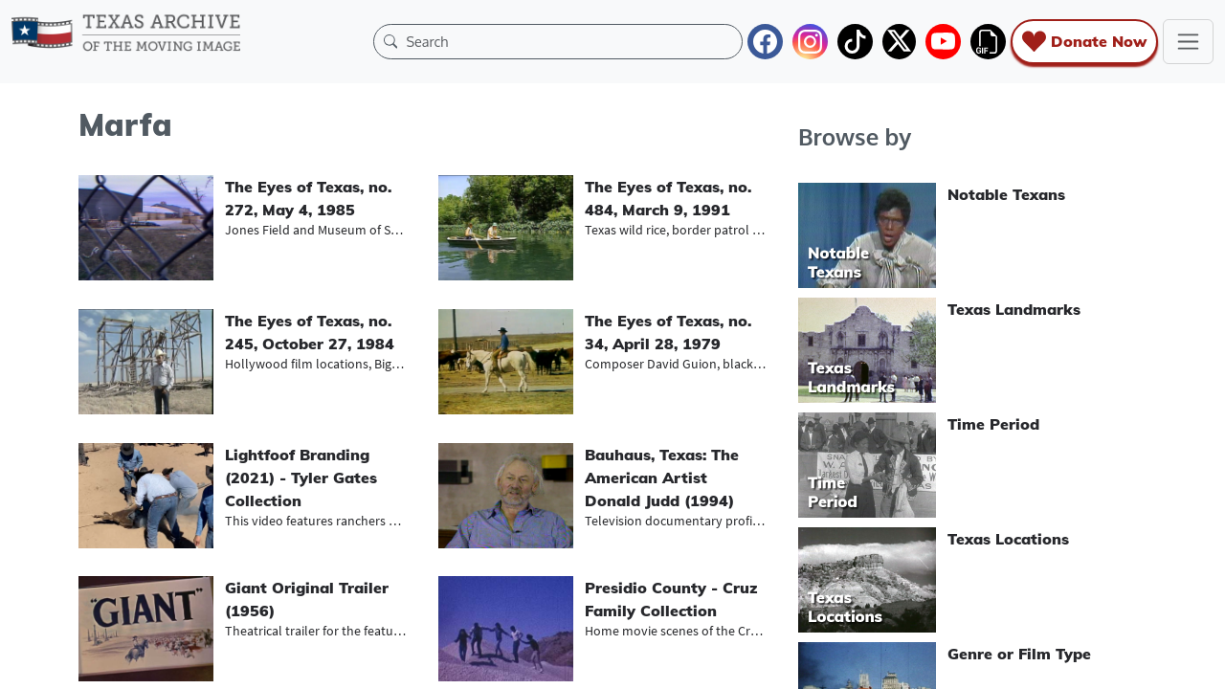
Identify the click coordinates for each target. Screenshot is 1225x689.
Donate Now (1084, 42)
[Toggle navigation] (1188, 41)
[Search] (569, 41)
